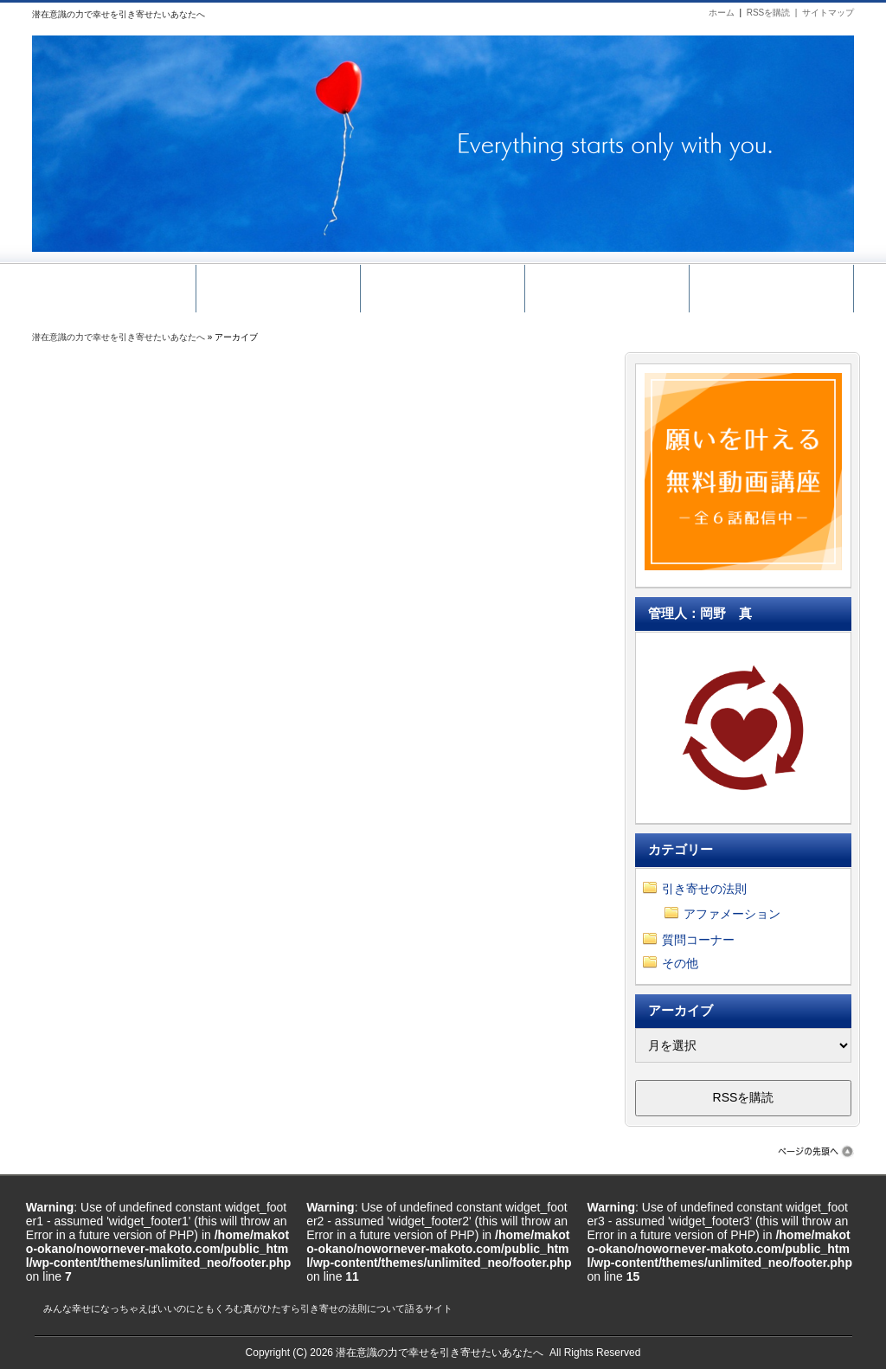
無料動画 (278, 285)
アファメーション (732, 914)
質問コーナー (698, 940)
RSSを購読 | (774, 12)
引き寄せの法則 (704, 889)
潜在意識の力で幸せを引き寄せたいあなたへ (118, 337)
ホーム (722, 12)
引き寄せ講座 (442, 285)
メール (607, 285)
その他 (680, 963)
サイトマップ (828, 12)
